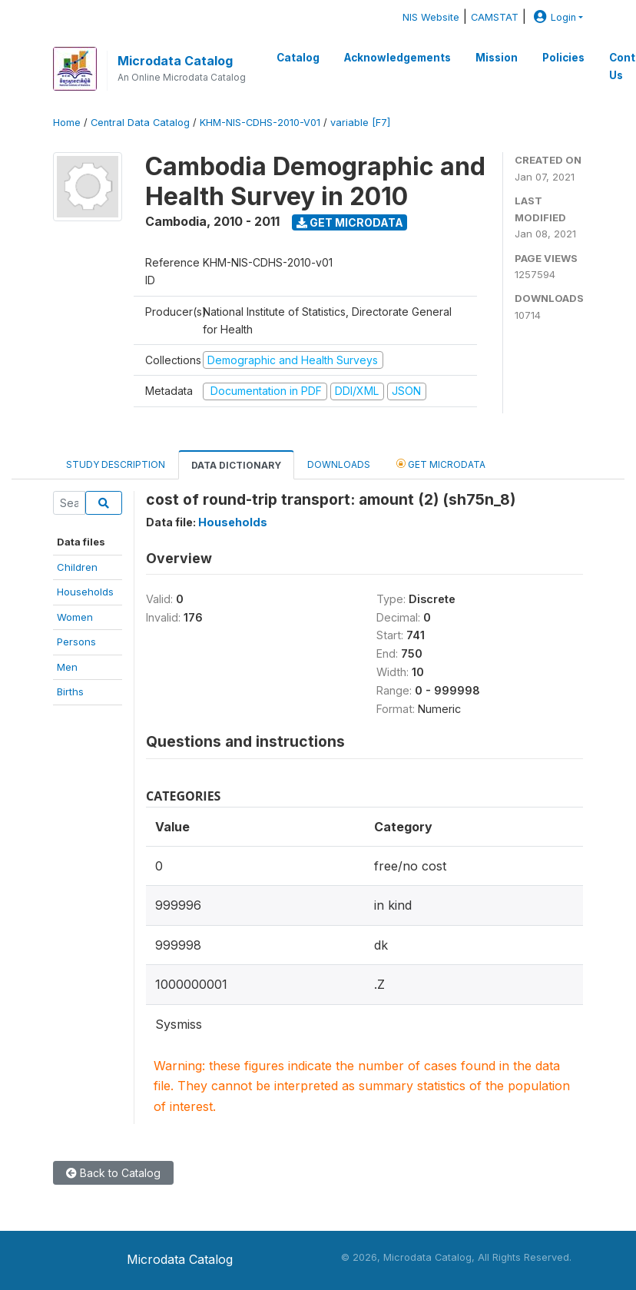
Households (85, 591)
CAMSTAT (494, 17)
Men (67, 667)
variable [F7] (360, 122)
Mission (496, 57)
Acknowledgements (397, 57)
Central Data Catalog (140, 122)
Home (67, 122)
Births (70, 691)
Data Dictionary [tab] (236, 465)
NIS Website (430, 17)
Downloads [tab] (338, 464)
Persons (76, 641)
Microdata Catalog (175, 60)
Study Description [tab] (115, 464)
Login (553, 17)
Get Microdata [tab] (440, 463)
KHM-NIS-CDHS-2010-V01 (260, 122)
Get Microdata (349, 222)
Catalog (298, 57)
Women (75, 617)
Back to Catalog (113, 1172)
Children (77, 567)
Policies (563, 57)
